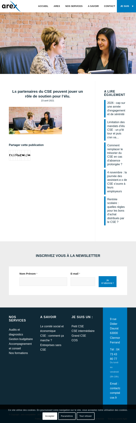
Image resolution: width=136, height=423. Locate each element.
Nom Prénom (28, 273)
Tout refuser (85, 416)
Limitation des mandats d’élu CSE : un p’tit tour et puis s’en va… (116, 130)
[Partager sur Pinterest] (16, 155)
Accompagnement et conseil (20, 346)
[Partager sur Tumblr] (20, 155)
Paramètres (67, 416)
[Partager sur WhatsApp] (14, 155)
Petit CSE (78, 326)
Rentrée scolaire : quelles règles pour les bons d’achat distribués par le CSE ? (116, 210)
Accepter (49, 416)
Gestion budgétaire (21, 339)
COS (75, 340)
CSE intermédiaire (83, 330)
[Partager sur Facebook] (9, 155)
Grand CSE (79, 335)
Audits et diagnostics (16, 332)
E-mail (75, 273)
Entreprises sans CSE (50, 347)
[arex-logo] (11, 6)
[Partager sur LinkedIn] (19, 155)
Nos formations (18, 353)
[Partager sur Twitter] (11, 155)
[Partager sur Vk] (23, 155)
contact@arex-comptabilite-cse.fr (119, 393)
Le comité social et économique (52, 328)
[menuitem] (43, 6)
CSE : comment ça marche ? (52, 338)
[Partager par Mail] (29, 155)
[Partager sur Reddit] (26, 155)
